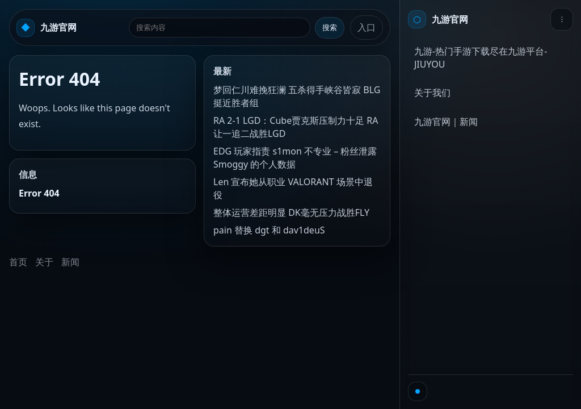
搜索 (329, 27)
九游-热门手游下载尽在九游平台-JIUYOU (480, 57)
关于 (44, 262)
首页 (18, 262)
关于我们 (432, 92)
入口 (366, 27)
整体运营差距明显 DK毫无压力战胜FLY (291, 212)
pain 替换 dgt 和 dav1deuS (269, 230)
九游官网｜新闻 (446, 121)
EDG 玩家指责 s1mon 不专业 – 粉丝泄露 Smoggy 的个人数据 (295, 157)
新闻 (70, 262)
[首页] (438, 19)
